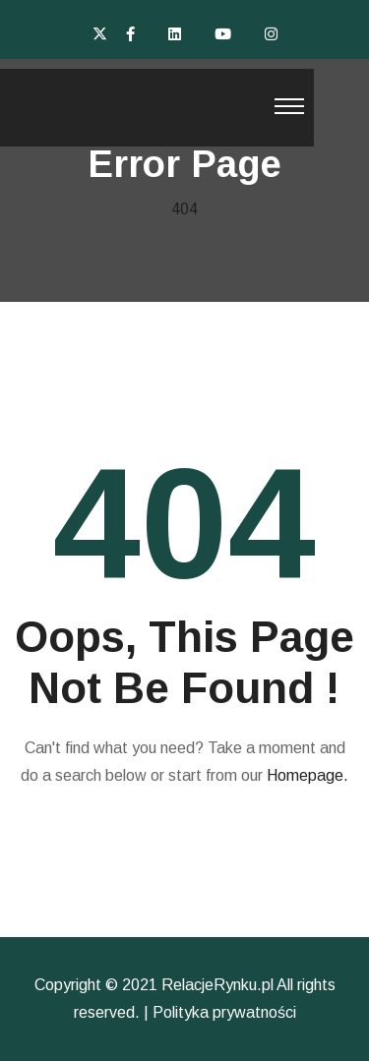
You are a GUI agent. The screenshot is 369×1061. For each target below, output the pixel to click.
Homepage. (307, 775)
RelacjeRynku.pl (217, 984)
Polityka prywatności (224, 1012)
